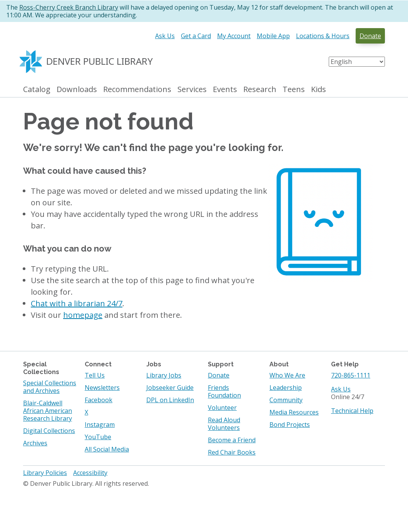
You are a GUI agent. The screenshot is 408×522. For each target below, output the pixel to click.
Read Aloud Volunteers (224, 424)
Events (225, 89)
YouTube (98, 437)
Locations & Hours (322, 36)
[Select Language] (357, 62)
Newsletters (102, 387)
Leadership (285, 387)
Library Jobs (163, 375)
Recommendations (137, 89)
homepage (82, 315)
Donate (370, 36)
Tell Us (95, 375)
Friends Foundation (224, 391)
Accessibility (90, 472)
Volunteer (222, 407)
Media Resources (294, 412)
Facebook (98, 400)
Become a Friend (232, 440)
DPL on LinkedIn (170, 400)
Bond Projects (289, 424)
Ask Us (165, 36)
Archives (35, 443)
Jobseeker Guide (170, 387)
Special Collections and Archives (49, 387)
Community (286, 400)
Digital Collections (49, 430)
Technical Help (352, 410)
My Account (234, 36)
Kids (318, 89)
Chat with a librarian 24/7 (76, 303)
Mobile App (273, 36)
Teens (294, 89)
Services (192, 89)
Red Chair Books (232, 452)
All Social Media (107, 449)
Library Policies (45, 472)
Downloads (77, 89)
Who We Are (287, 375)
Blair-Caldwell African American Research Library (47, 411)
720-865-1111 (350, 375)
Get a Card (196, 36)
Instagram (100, 424)
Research (259, 89)
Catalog (36, 89)
